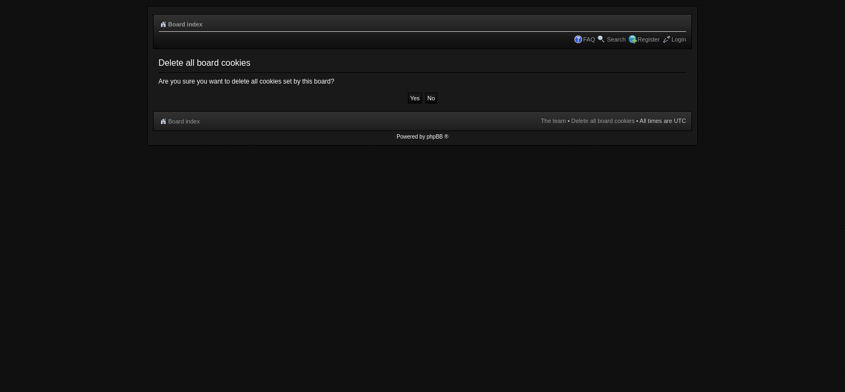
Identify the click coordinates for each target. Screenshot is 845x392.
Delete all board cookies (602, 121)
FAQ (589, 39)
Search (616, 39)
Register (649, 39)
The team (553, 121)
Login (678, 39)
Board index (185, 24)
